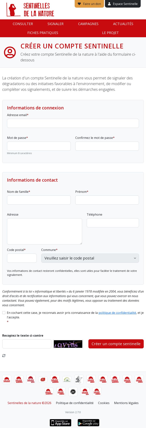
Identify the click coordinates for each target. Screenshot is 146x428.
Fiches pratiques (42, 32)
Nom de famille (18, 192)
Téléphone (94, 214)
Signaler (55, 23)
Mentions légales (126, 403)
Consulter (23, 23)
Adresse (12, 214)
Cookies (104, 403)
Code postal (15, 250)
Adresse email (17, 115)
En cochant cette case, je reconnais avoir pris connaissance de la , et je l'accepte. (75, 315)
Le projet (110, 32)
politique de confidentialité (117, 313)
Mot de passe (16, 138)
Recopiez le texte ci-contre (22, 335)
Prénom (81, 192)
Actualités (123, 23)
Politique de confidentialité (75, 403)
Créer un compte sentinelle (116, 343)
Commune (48, 250)
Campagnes (88, 23)
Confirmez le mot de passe (94, 138)
